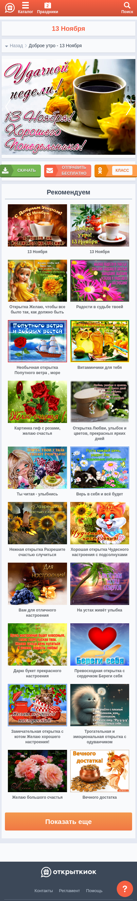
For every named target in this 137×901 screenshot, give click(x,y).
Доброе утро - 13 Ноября (55, 45)
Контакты (44, 890)
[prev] (8, 107)
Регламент (69, 890)
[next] (129, 107)
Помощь (94, 890)
